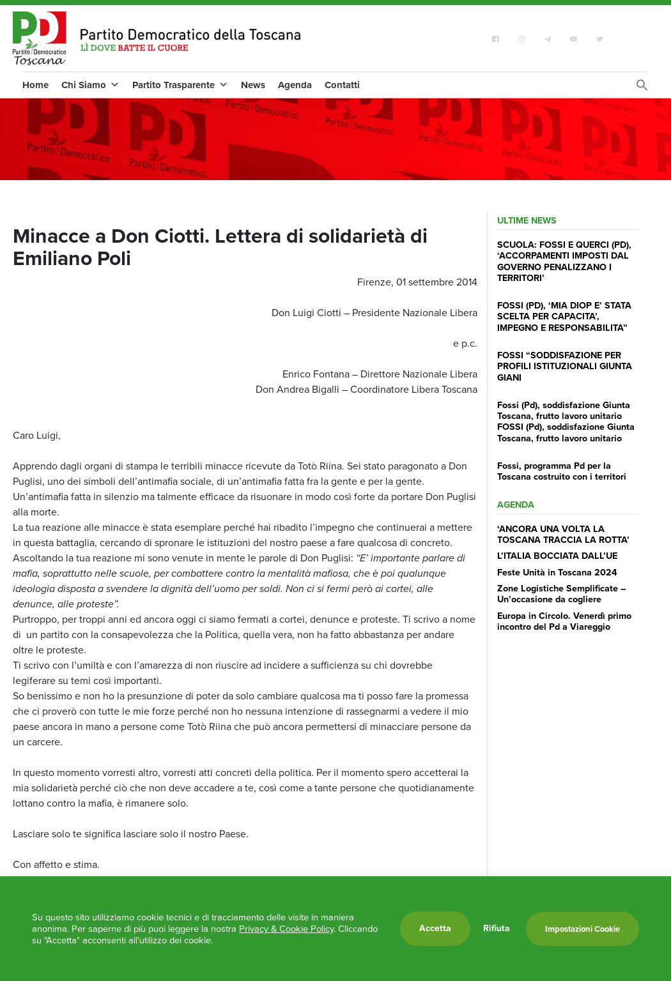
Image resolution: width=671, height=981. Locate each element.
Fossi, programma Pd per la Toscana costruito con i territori (561, 471)
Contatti (342, 85)
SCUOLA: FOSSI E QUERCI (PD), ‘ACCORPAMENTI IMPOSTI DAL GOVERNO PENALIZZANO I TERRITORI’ (564, 261)
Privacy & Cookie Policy (286, 929)
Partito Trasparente (180, 85)
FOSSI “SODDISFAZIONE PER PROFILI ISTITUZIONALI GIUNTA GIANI (564, 366)
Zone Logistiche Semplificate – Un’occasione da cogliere (561, 593)
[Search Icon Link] (642, 88)
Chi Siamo (90, 85)
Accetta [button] (435, 928)
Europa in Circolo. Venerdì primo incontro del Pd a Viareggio (564, 621)
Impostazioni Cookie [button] (582, 929)
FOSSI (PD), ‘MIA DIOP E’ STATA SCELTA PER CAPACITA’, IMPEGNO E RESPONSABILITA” (564, 316)
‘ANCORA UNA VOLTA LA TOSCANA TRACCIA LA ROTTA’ (563, 534)
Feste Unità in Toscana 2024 (557, 572)
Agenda (295, 85)
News (253, 85)
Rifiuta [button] (496, 928)
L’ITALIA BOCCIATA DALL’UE (557, 556)
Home (35, 85)
